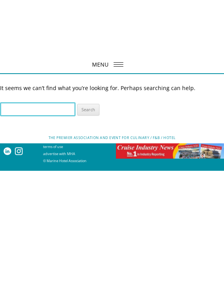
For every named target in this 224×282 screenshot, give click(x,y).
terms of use (53, 146)
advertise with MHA (59, 153)
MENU (110, 64)
